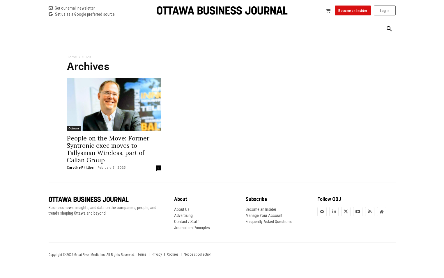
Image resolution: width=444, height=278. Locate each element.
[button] (389, 29)
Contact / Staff (186, 221)
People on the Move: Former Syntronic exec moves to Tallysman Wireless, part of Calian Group (108, 149)
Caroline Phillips (80, 167)
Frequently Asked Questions (269, 221)
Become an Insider (261, 209)
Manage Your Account (264, 215)
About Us (182, 209)
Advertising (183, 215)
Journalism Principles (192, 227)
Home (72, 57)
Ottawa (73, 128)
